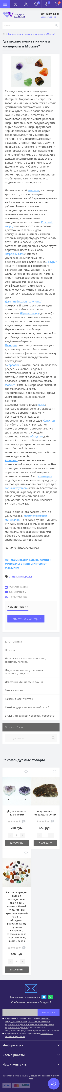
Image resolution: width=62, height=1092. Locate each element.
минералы (25, 576)
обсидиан (36, 436)
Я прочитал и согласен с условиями (29, 1035)
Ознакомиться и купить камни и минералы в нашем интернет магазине (28, 563)
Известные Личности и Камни (24, 682)
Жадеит (10, 385)
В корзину (16, 843)
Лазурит (51, 262)
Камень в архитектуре (19, 698)
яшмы (41, 405)
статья (13, 576)
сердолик (13, 365)
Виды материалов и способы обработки (30, 715)
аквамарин (45, 476)
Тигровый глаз (14, 254)
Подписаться (48, 1012)
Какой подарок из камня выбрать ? (27, 707)
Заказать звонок (49, 16)
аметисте (33, 190)
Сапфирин (49, 420)
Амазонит (11, 460)
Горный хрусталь (16, 488)
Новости (10, 650)
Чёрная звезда (29, 313)
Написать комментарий (26, 619)
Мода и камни (14, 690)
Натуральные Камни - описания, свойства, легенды (25, 660)
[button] (26, 4)
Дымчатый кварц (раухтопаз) (23, 301)
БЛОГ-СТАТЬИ (13, 641)
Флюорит (11, 345)
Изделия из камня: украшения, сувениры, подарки (24, 671)
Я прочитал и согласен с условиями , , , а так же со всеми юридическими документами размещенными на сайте (32, 1024)
